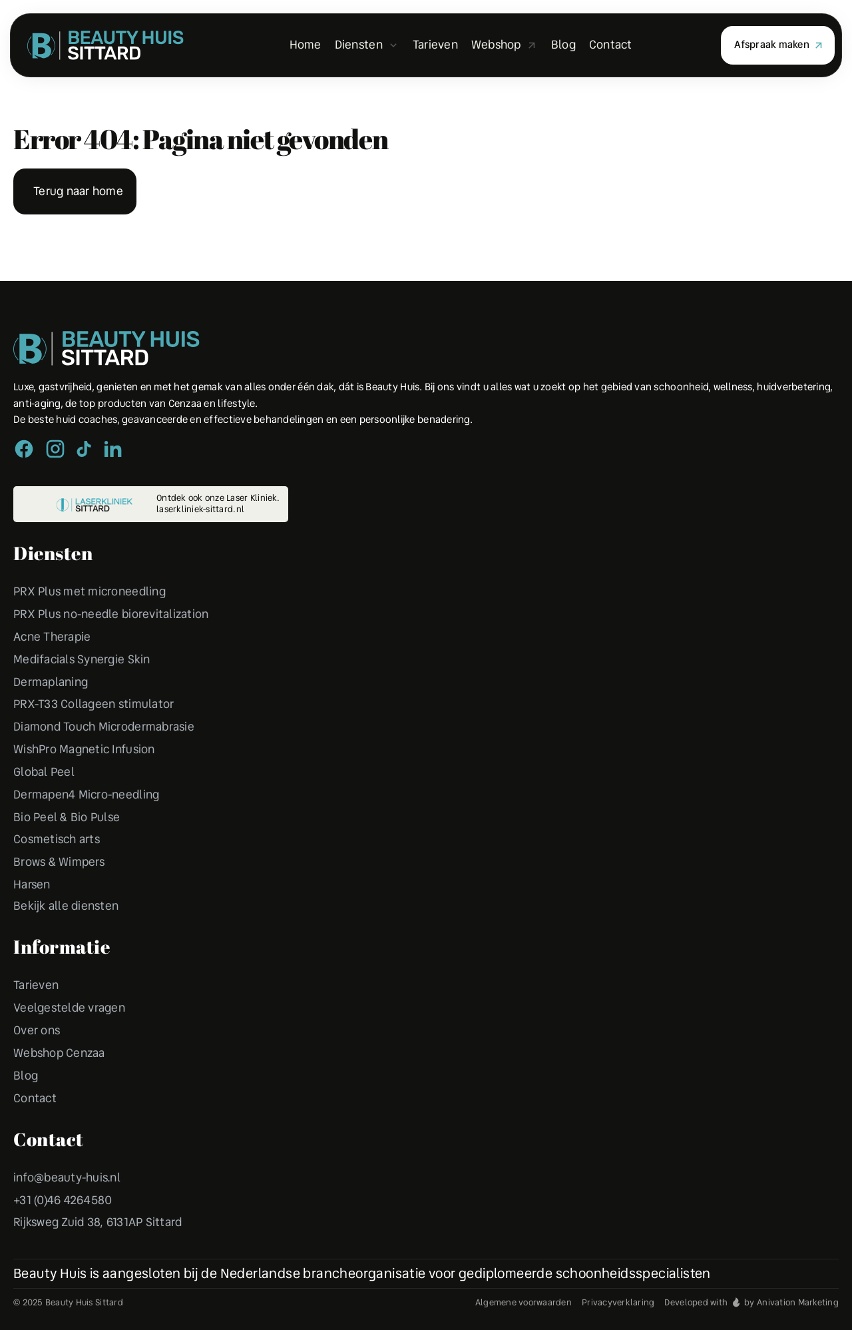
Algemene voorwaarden (523, 1302)
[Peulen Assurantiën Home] (106, 348)
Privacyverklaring (618, 1302)
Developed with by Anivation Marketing (751, 1302)
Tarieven (36, 985)
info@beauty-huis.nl (66, 1177)
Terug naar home (78, 191)
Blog (25, 1075)
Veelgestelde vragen (69, 1007)
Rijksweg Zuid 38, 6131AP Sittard (97, 1222)
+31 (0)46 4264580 (62, 1200)
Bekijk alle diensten (65, 905)
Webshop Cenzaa (59, 1053)
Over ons (36, 1030)
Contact (35, 1098)
